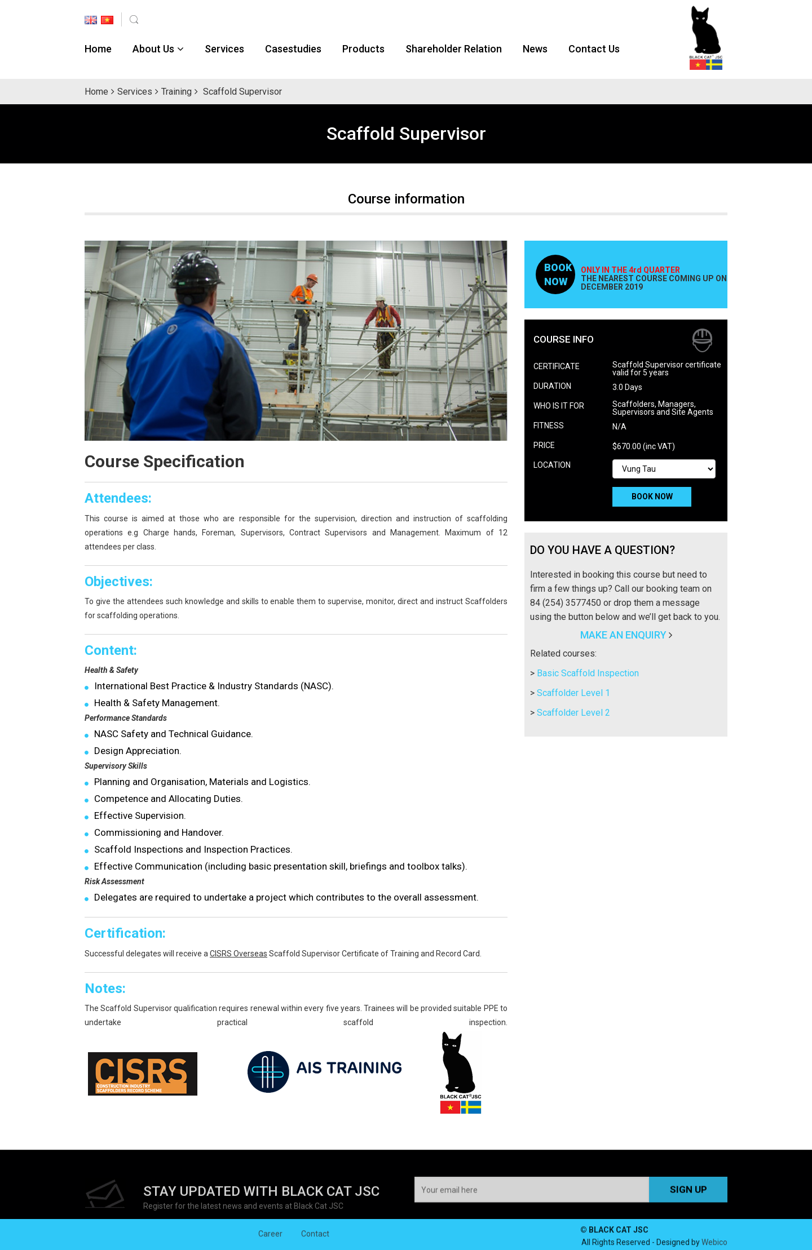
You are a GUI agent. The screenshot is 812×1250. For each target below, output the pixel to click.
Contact (315, 1239)
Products (363, 49)
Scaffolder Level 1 (573, 693)
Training (176, 91)
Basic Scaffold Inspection (588, 673)
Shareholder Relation (453, 49)
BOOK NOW (652, 496)
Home (98, 49)
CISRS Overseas (238, 953)
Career (270, 1239)
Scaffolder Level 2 (573, 712)
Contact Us (594, 49)
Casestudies (293, 49)
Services (224, 49)
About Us (153, 49)
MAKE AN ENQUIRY (623, 635)
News (535, 49)
